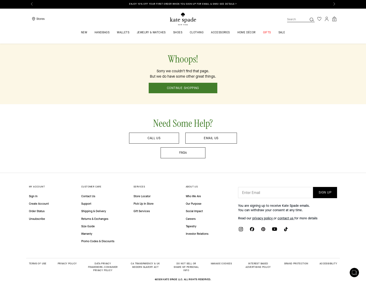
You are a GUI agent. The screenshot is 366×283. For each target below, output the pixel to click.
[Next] (334, 4)
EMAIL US (211, 138)
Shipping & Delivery (93, 211)
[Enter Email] (275, 192)
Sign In (33, 196)
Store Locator (142, 196)
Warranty (86, 234)
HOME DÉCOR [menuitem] (246, 32)
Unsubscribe (37, 219)
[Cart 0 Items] (334, 18)
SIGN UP (325, 192)
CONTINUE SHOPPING (183, 88)
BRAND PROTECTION (296, 263)
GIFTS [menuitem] (267, 32)
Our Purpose (193, 204)
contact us (286, 218)
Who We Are (193, 196)
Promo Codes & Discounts (97, 241)
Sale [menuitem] (281, 32)
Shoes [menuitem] (177, 32)
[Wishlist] (319, 19)
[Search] (312, 19)
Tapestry (191, 226)
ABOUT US (192, 186)
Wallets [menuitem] (123, 32)
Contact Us (88, 196)
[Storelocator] (38, 19)
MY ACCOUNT (37, 186)
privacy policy (263, 218)
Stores (40, 19)
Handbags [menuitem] (102, 32)
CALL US (154, 138)
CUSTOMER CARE (91, 186)
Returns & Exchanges (94, 219)
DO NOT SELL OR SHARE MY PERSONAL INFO (186, 267)
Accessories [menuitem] (220, 32)
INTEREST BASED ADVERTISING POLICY (258, 265)
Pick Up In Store (144, 204)
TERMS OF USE (37, 263)
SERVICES (139, 186)
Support (86, 204)
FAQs (183, 152)
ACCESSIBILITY (328, 263)
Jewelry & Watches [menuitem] (151, 32)
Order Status (37, 211)
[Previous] (32, 4)
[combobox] (301, 19)
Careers (191, 219)
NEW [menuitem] (84, 32)
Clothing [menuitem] (197, 32)
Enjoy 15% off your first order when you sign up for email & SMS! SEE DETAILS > (183, 3)
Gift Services (142, 211)
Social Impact (194, 211)
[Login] (327, 19)
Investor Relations (197, 234)
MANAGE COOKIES (221, 263)
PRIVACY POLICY (67, 263)
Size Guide (88, 226)
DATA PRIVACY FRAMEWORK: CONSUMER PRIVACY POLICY (103, 267)
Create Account (39, 204)
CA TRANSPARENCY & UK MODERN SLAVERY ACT (145, 265)
